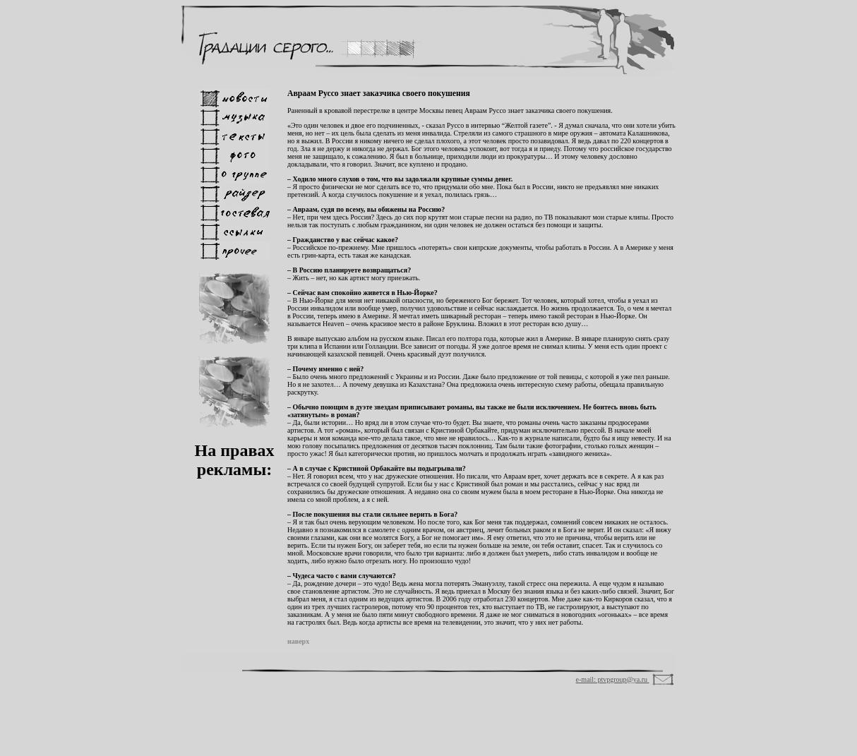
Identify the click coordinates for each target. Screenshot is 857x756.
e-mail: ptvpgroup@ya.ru (612, 679)
